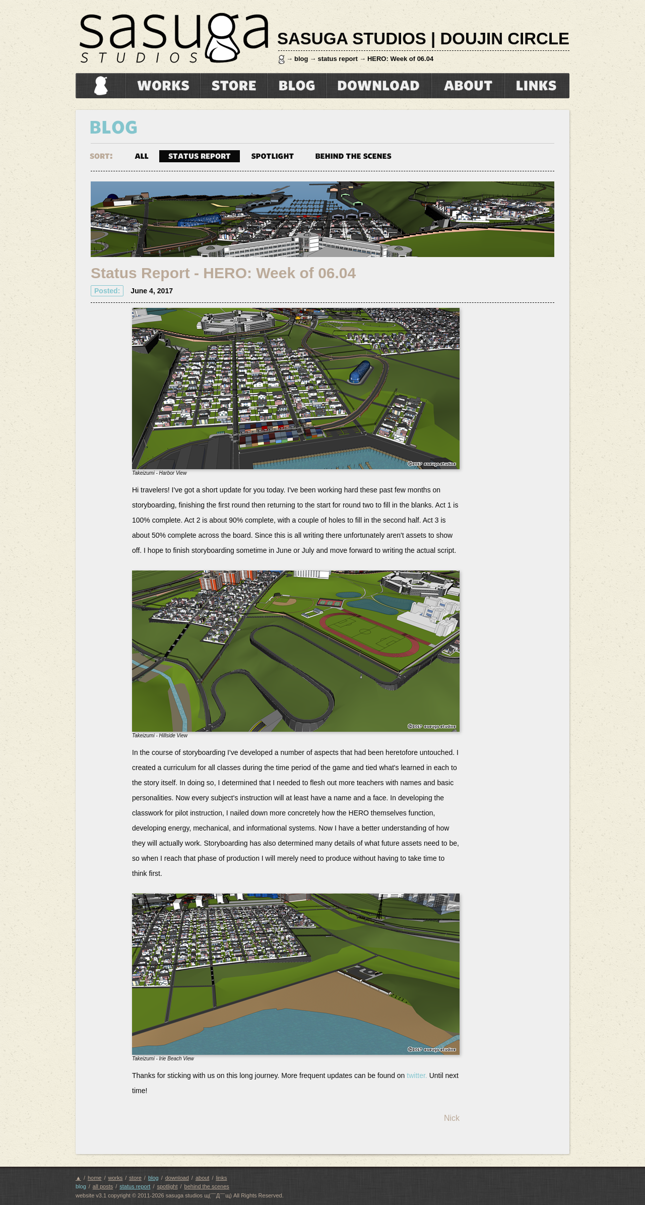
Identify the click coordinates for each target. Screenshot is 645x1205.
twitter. (417, 1075)
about (467, 86)
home (99, 86)
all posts (103, 1186)
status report (337, 58)
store (233, 86)
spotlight (272, 155)
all (141, 155)
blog (301, 58)
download (378, 86)
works (162, 86)
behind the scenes (353, 155)
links (536, 86)
